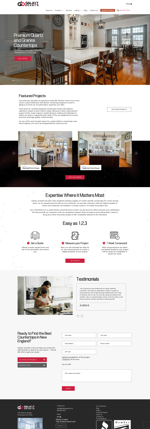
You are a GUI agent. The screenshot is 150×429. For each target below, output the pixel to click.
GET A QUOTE (22, 58)
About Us (99, 414)
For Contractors (101, 406)
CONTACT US (61, 425)
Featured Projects (102, 412)
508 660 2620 (61, 410)
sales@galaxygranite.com (65, 408)
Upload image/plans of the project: (76, 357)
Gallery (98, 410)
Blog (97, 408)
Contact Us (99, 417)
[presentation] (13, 153)
